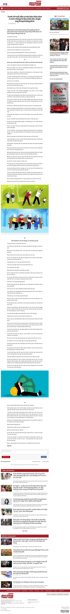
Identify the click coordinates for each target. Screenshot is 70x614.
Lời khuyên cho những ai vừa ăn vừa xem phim (28, 582)
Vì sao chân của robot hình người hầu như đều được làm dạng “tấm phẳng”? (58, 60)
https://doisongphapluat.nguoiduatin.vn (7, 599)
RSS (48, 594)
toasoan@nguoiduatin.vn (6, 610)
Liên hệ (59, 5)
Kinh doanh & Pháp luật (10, 8)
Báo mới (66, 594)
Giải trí (29, 8)
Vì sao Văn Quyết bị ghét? (56, 79)
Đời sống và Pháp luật (54, 32)
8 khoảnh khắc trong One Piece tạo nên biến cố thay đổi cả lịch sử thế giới (59, 67)
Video (43, 8)
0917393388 (4, 609)
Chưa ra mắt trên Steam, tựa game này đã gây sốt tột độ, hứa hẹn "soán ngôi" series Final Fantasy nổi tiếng (30, 541)
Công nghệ (38, 8)
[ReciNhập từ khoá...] (63, 8)
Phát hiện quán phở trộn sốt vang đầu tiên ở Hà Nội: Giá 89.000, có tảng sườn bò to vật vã (59, 74)
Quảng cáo (67, 5)
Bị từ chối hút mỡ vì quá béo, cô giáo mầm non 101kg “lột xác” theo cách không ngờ (30, 510)
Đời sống (20, 8)
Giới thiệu (53, 594)
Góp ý (63, 5)
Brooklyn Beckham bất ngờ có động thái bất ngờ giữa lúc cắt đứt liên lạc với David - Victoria (59, 54)
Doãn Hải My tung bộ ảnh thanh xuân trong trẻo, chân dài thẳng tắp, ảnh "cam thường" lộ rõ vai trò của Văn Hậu (29, 475)
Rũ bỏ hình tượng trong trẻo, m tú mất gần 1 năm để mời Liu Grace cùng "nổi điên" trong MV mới (30, 562)
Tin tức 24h (60, 594)
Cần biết (48, 8)
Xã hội (25, 8)
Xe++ (33, 8)
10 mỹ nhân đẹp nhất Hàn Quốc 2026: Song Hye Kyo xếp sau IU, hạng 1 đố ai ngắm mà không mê (30, 500)
